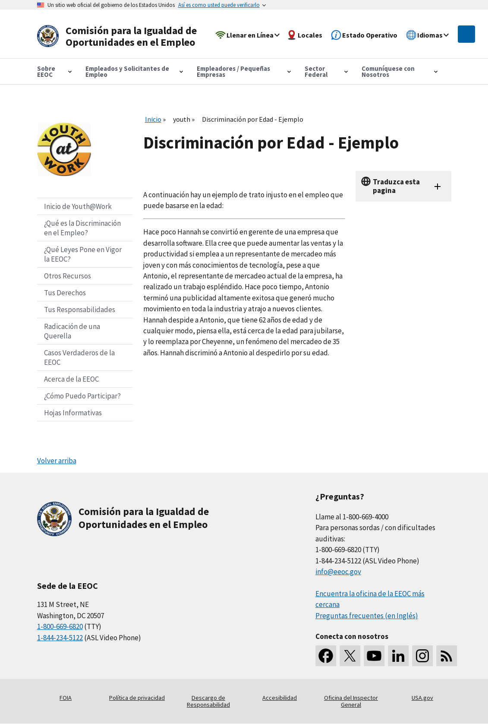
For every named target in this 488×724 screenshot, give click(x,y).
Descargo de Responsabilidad (208, 701)
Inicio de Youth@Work (78, 206)
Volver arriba (56, 460)
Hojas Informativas (73, 412)
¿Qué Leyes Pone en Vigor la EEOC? (83, 254)
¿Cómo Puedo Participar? (82, 396)
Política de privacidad (137, 698)
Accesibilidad (279, 698)
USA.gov (422, 698)
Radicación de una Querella (72, 331)
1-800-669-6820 (60, 626)
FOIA (66, 698)
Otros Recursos (67, 276)
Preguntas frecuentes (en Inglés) (366, 615)
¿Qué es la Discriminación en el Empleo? (82, 227)
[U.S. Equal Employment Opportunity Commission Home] (120, 36)
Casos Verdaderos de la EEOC (79, 357)
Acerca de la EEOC (71, 379)
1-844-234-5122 (60, 637)
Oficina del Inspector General (351, 701)
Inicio (153, 119)
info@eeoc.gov (338, 571)
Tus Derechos (65, 292)
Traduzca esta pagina (396, 186)
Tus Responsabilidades (79, 309)
